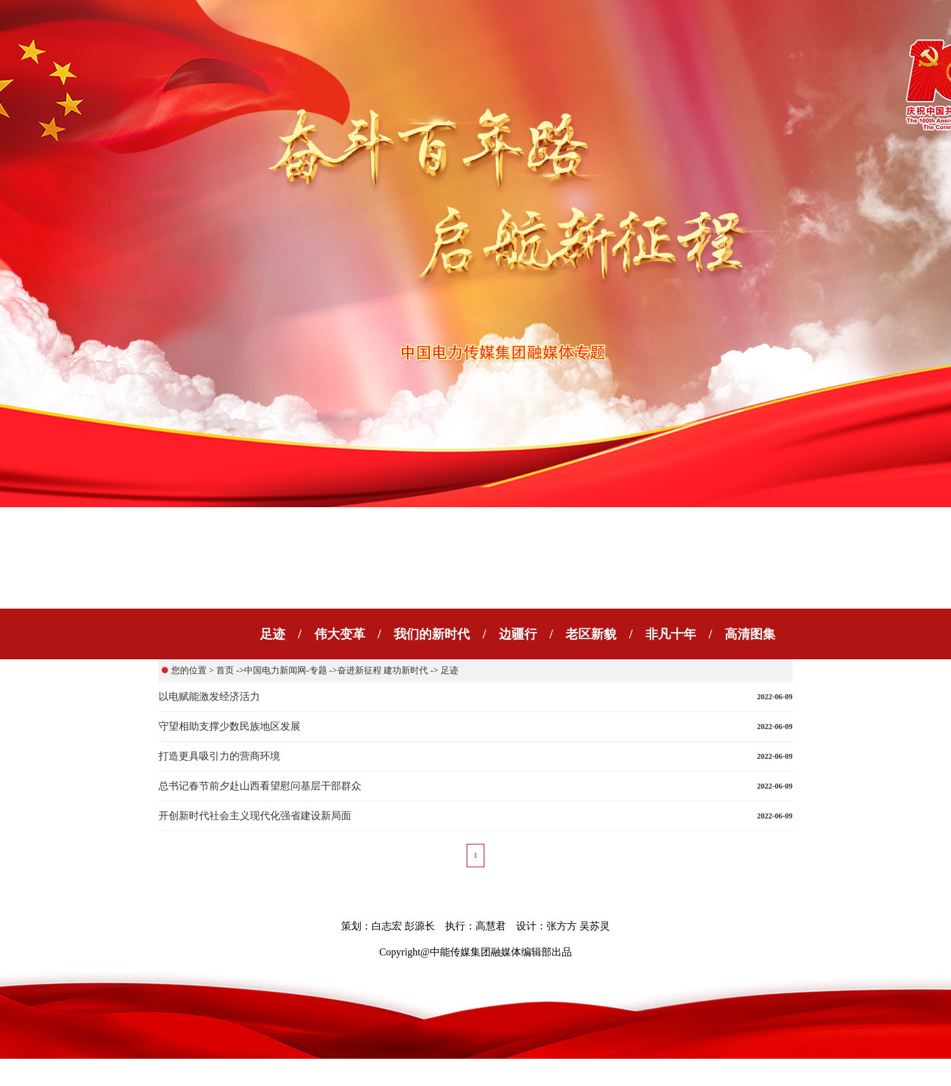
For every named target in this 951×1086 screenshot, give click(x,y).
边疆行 (518, 634)
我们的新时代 (432, 634)
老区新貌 (591, 634)
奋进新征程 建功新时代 (383, 670)
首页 (225, 670)
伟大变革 (339, 634)
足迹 (272, 634)
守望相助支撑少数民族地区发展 (229, 726)
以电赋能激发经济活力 (209, 696)
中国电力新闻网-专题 (285, 670)
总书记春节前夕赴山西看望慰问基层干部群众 (259, 785)
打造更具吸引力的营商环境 (219, 756)
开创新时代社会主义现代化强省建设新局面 (254, 815)
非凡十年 (670, 634)
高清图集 (750, 634)
